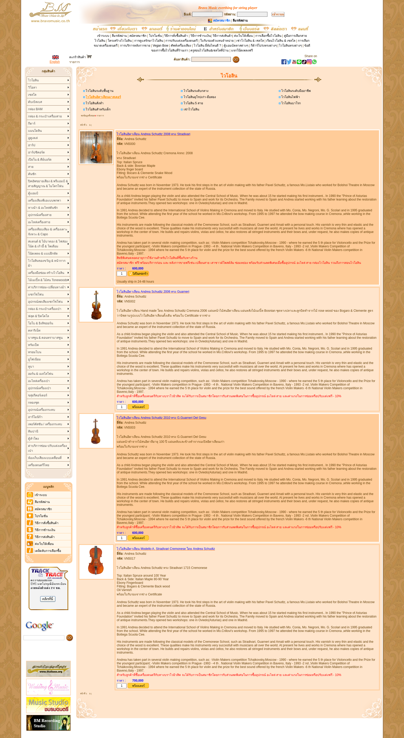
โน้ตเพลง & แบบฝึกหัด (43, 253)
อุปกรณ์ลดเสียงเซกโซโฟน (45, 301)
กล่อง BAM (35, 109)
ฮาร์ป (31, 145)
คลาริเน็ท (34, 330)
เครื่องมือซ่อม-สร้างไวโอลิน (46, 273)
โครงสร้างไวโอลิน (120, 40)
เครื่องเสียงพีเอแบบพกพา (44, 200)
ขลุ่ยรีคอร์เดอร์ (37, 395)
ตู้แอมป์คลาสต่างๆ (236, 45)
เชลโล (32, 95)
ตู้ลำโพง (33, 438)
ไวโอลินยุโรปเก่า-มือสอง (199, 97)
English (55, 62)
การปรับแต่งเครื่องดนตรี (181, 40)
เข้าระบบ (103, 36)
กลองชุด (33, 402)
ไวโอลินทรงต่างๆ (290, 45)
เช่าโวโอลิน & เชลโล (250, 40)
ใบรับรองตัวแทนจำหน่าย (217, 40)
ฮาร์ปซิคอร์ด (36, 152)
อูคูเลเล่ (33, 138)
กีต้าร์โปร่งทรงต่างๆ (264, 45)
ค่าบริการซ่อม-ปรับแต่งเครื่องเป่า (47, 448)
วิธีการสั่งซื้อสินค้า (176, 36)
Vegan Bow (160, 45)
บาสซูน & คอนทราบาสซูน (45, 338)
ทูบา (31, 366)
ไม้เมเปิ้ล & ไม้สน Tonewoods (48, 280)
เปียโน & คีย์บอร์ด (40, 159)
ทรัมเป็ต (33, 345)
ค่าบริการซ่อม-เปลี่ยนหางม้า (47, 287)
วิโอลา (32, 87)
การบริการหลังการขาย (135, 45)
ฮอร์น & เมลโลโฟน (40, 374)
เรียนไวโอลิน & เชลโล (280, 40)
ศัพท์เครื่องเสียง (181, 45)
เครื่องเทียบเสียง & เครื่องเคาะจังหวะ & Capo (48, 232)
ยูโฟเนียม (34, 359)
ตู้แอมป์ (33, 193)
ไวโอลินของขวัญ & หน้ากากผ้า (47, 263)
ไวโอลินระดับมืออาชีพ (296, 91)
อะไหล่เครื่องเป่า (39, 381)
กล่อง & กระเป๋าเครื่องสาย (45, 116)
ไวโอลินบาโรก (291, 103)
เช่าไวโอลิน (191, 109)
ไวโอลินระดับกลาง (195, 91)
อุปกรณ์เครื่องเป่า (39, 388)
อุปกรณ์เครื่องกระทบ (41, 410)
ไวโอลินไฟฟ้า (290, 97)
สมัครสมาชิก (137, 36)
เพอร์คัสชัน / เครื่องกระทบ (45, 424)
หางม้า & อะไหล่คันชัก (43, 208)
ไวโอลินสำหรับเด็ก (98, 109)
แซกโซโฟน (36, 294)
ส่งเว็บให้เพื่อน (243, 36)
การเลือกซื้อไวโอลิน (268, 36)
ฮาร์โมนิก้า (35, 417)
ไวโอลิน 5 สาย (193, 103)
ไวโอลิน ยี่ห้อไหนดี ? (207, 45)
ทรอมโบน (34, 352)
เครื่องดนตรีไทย (38, 465)
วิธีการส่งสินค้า (222, 36)
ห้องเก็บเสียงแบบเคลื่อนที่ (45, 458)
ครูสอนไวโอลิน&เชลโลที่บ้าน (209, 50)
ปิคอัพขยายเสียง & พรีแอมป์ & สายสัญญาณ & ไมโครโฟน (48, 183)
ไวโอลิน (33, 80)
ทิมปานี (33, 431)
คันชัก (32, 174)
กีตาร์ (31, 123)
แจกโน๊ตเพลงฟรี (242, 50)
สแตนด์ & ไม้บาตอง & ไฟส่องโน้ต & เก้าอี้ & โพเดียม (48, 244)
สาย (30, 167)
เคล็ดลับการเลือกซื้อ (48, 551)
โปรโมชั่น (155, 36)
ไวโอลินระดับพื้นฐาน (99, 91)
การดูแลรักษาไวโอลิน (148, 40)
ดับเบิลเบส (35, 102)
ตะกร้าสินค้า (80, 57)
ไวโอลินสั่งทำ (94, 103)
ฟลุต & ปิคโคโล (38, 316)
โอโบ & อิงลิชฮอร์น (40, 323)
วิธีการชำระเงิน (200, 36)
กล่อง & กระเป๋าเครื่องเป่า (45, 309)
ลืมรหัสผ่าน (119, 36)
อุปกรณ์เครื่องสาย (40, 215)
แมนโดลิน (35, 131)
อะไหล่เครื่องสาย (39, 222)
